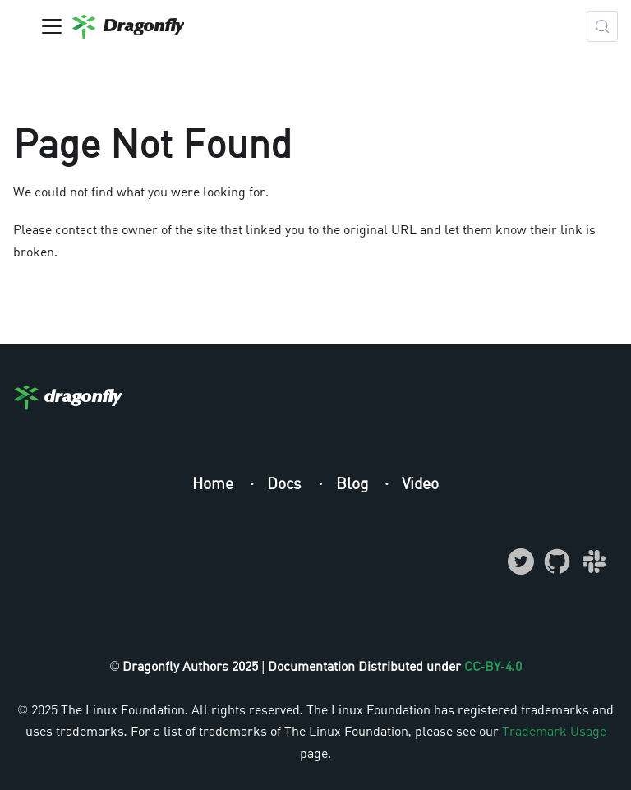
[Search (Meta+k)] (602, 26)
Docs (286, 483)
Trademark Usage (554, 731)
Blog (354, 483)
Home (214, 483)
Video (420, 483)
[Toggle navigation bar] (51, 26)
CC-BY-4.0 (493, 666)
